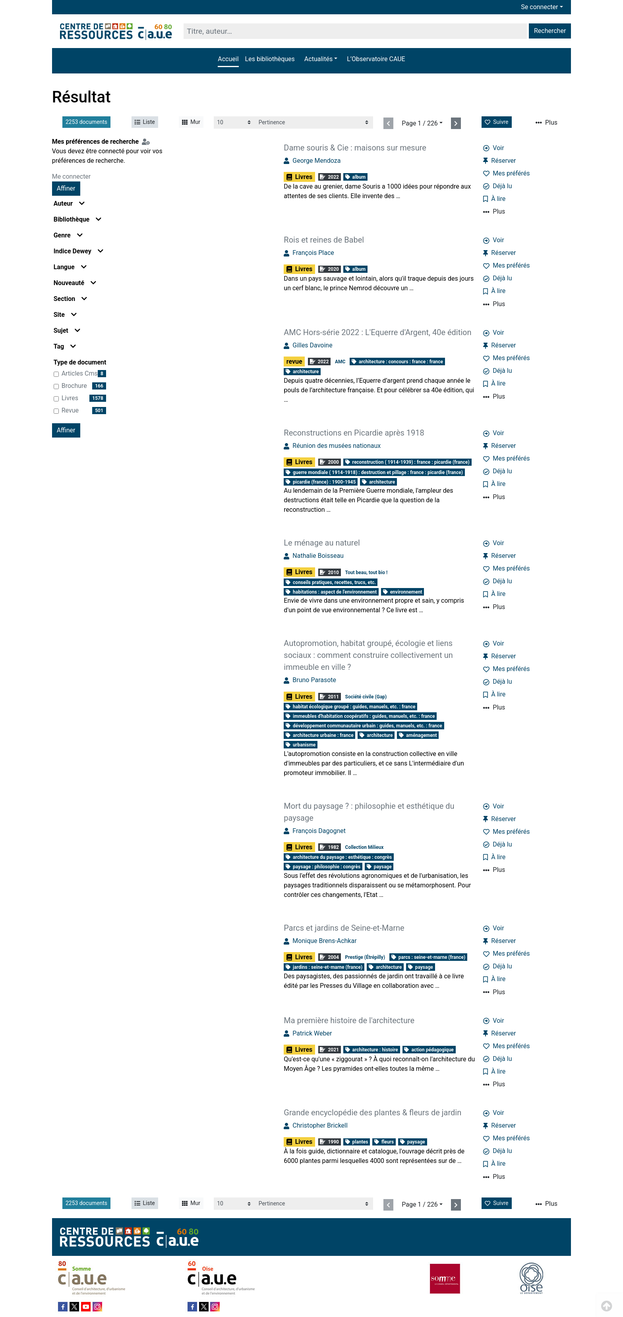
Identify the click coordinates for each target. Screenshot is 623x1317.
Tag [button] (65, 346)
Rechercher (550, 31)
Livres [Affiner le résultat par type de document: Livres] (70, 398)
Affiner (66, 188)
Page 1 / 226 (420, 123)
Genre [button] (68, 235)
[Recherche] (355, 31)
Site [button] (65, 314)
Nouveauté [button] (75, 283)
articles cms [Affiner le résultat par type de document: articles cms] (80, 373)
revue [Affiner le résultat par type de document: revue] (70, 410)
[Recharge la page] (234, 122)
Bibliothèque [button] (78, 219)
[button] (321, 59)
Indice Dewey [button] (78, 251)
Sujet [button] (67, 330)
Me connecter (71, 176)
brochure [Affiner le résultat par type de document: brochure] (74, 386)
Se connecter (539, 7)
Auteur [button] (69, 203)
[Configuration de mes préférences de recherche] (147, 141)
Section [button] (70, 299)
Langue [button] (70, 267)
